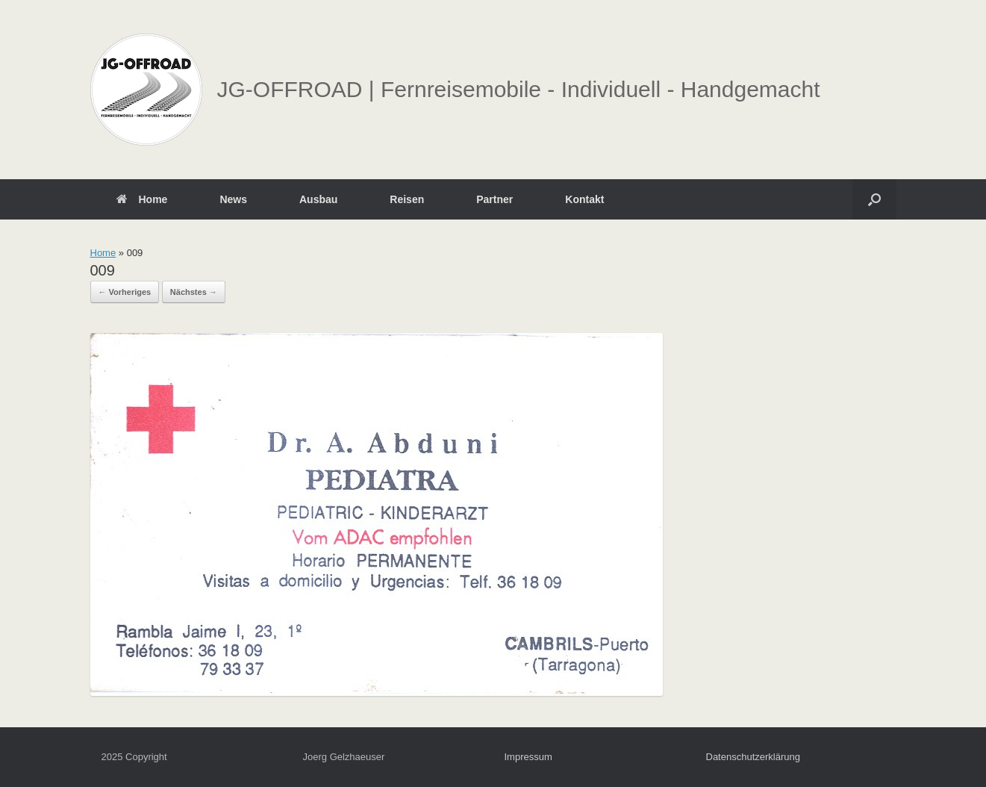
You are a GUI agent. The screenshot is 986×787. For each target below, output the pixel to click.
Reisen (407, 199)
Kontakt (584, 199)
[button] (874, 199)
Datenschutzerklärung (753, 756)
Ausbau (318, 199)
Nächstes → (193, 291)
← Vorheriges (125, 291)
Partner (494, 199)
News (233, 199)
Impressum (528, 756)
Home (142, 199)
